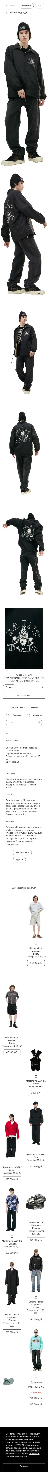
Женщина (17, 715)
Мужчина (37, 715)
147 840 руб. (36, 1404)
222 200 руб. (12, 1253)
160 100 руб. (36, 1166)
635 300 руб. (12, 1332)
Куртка (19, 859)
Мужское (26, 5)
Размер (9, 687)
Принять (24, 1466)
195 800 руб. (12, 1179)
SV (39, 5)
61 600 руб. (36, 963)
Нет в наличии (24, 695)
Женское (10, 5)
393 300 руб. (36, 1319)
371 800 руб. (36, 1240)
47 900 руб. (12, 1052)
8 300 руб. (36, 1093)
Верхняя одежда (16, 12)
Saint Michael (24, 675)
